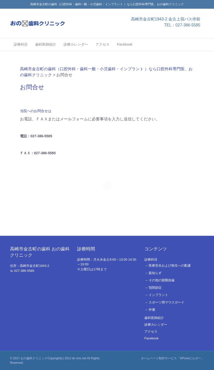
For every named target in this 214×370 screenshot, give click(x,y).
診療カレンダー (76, 44)
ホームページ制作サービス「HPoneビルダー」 (172, 358)
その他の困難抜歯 (162, 280)
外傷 (152, 309)
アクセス (102, 44)
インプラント (158, 295)
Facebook (124, 44)
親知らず (155, 273)
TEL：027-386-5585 (182, 25)
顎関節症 (155, 288)
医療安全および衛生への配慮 (170, 265)
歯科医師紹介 (45, 44)
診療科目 (21, 44)
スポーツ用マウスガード (166, 302)
